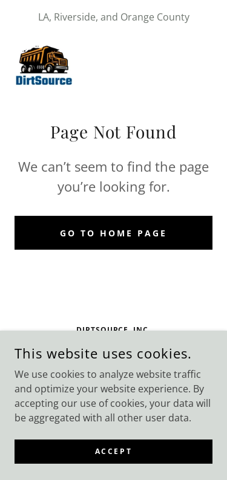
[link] (44, 63)
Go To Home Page (113, 233)
